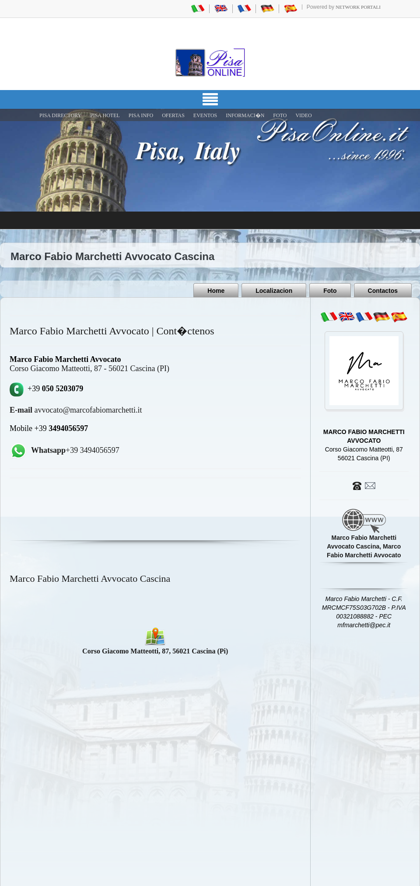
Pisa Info (141, 115)
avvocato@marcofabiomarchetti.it (76, 410)
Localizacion (274, 290)
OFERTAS (173, 115)
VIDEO (303, 115)
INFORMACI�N (245, 115)
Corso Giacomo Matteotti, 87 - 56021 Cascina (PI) (89, 368)
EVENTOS (205, 115)
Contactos (383, 290)
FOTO (280, 115)
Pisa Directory (60, 115)
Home (215, 290)
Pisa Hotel (105, 115)
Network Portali (358, 7)
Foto (329, 290)
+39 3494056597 (75, 450)
